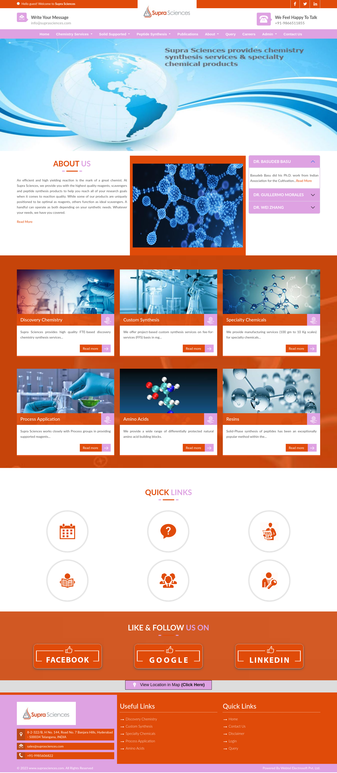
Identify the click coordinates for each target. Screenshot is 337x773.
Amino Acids (135, 749)
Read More (25, 222)
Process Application (140, 742)
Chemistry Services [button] (73, 34)
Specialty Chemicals (140, 734)
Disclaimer (236, 734)
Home (44, 34)
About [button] (210, 34)
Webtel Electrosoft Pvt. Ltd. (300, 769)
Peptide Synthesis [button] (152, 34)
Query (231, 34)
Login (233, 742)
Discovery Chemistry (141, 719)
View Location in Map (168, 685)
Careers (249, 34)
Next (326, 93)
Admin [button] (268, 34)
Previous (11, 93)
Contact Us (293, 34)
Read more (97, 349)
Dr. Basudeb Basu (272, 161)
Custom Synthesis (139, 727)
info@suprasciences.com (51, 23)
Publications (187, 34)
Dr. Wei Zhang (268, 207)
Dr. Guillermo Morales (278, 194)
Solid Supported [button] (113, 34)
